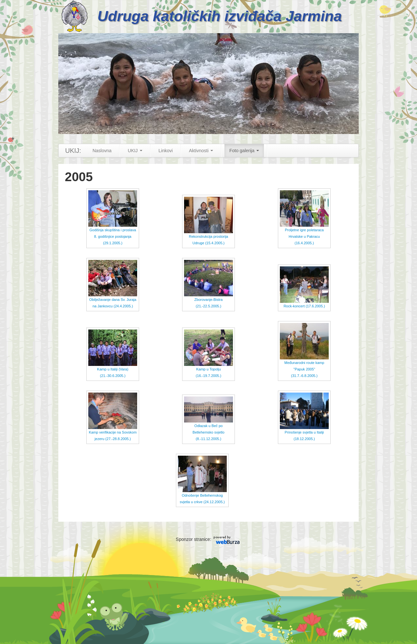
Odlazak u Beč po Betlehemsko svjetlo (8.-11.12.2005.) (208, 424)
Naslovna (102, 150)
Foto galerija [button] (244, 150)
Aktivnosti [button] (201, 150)
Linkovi (166, 150)
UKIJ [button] (135, 150)
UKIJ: (73, 150)
